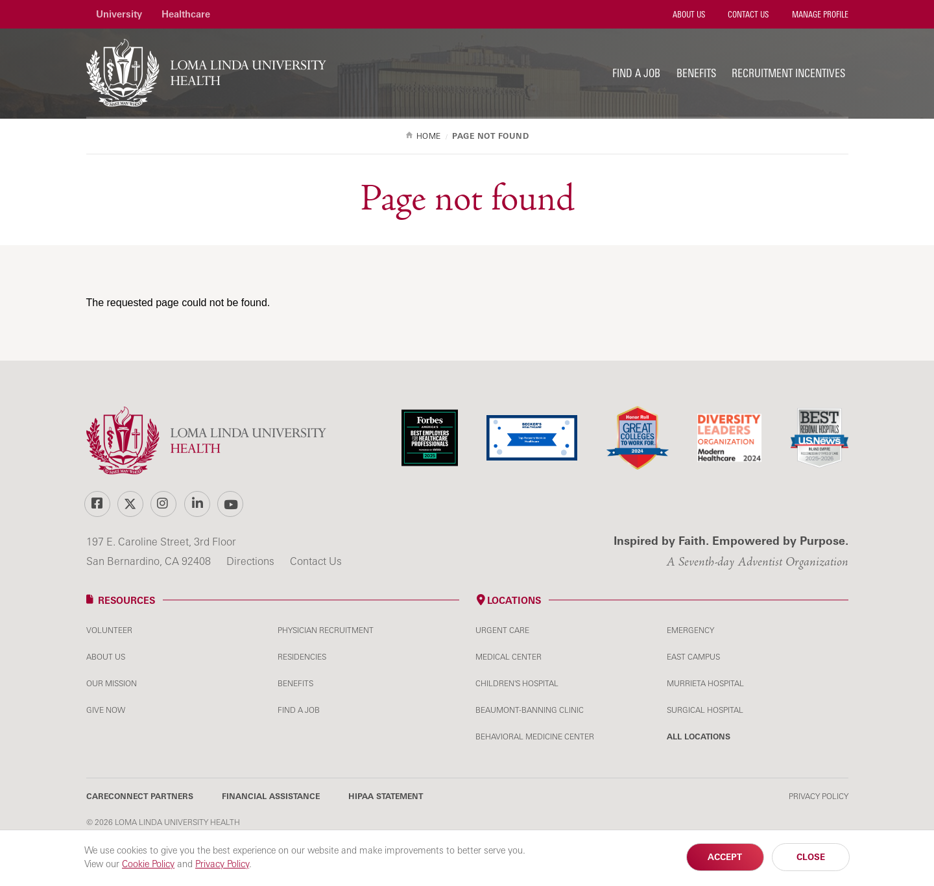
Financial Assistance (271, 796)
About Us (688, 14)
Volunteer (109, 630)
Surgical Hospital (705, 710)
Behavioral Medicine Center (534, 736)
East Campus (693, 657)
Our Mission (111, 683)
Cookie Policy (148, 863)
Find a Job (636, 73)
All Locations (698, 736)
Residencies (302, 657)
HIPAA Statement (385, 796)
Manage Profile (819, 14)
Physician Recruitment (326, 630)
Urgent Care (502, 630)
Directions (251, 561)
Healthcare (186, 13)
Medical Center (508, 657)
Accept (725, 857)
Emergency (690, 630)
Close (810, 857)
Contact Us (747, 14)
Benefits (696, 73)
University (119, 13)
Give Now (105, 710)
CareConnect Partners (139, 796)
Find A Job (299, 710)
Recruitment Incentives (788, 73)
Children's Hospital (516, 683)
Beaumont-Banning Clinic (529, 710)
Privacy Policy (818, 796)
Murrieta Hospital (705, 683)
